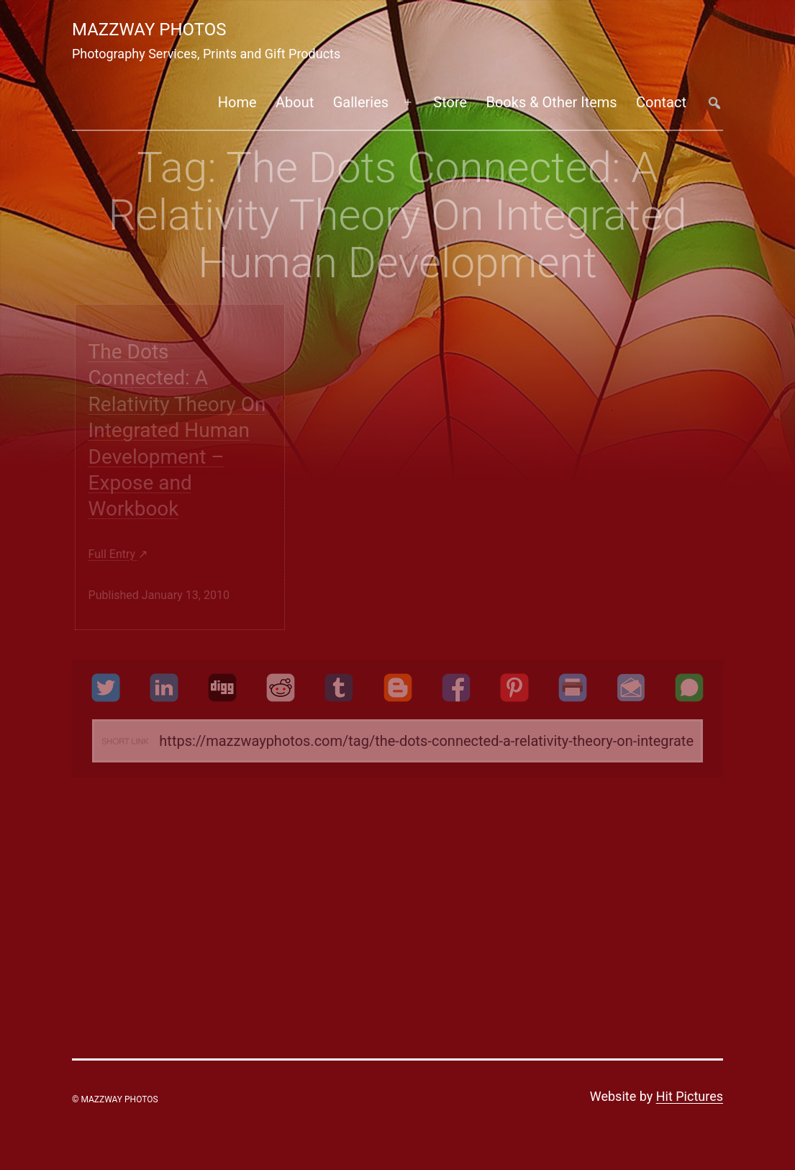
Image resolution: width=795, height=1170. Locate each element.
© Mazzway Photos (115, 1099)
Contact (661, 102)
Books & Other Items (551, 102)
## (714, 102)
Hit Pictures (689, 1096)
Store (450, 102)
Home (237, 102)
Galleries (361, 102)
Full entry (113, 554)
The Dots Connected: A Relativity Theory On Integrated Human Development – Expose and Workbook (177, 430)
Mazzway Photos (149, 29)
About (295, 102)
